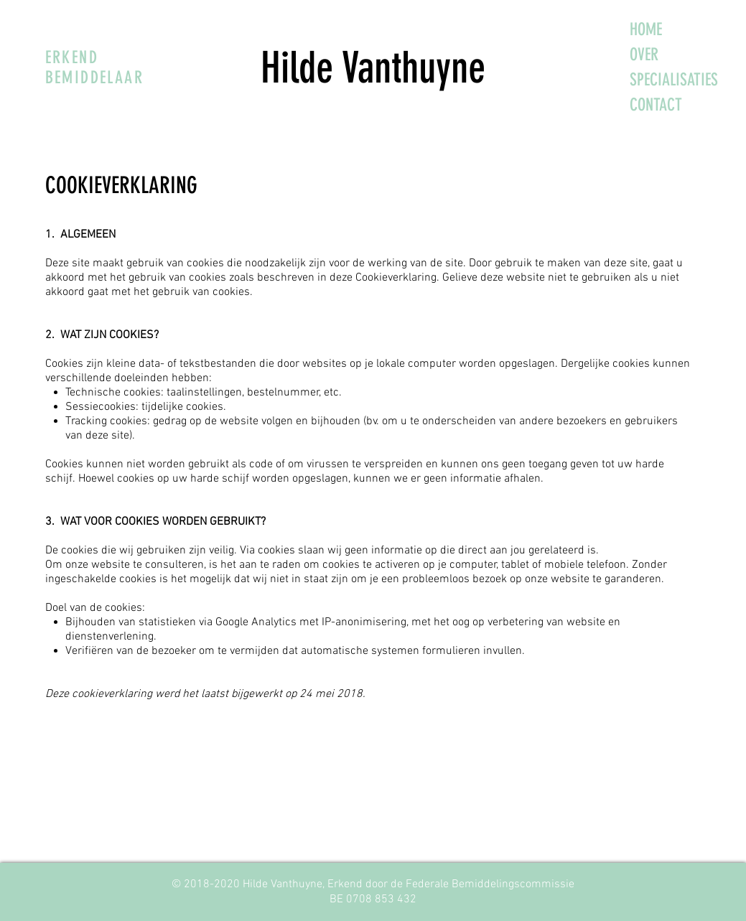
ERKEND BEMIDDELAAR (94, 67)
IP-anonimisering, (364, 622)
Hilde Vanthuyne (373, 67)
